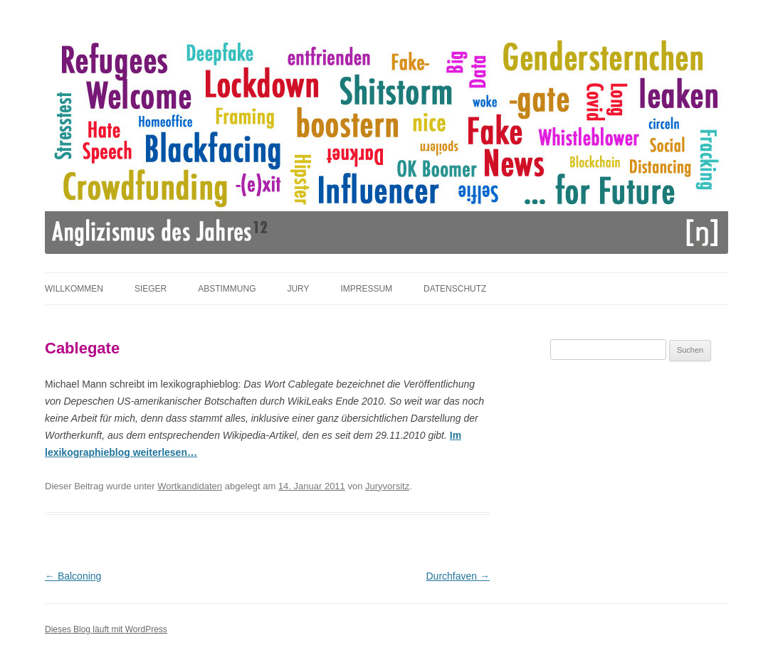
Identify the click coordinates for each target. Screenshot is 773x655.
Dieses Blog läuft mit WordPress (106, 629)
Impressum (366, 289)
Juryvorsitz (387, 486)
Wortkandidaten (189, 486)
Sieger (151, 289)
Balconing (73, 576)
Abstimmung (227, 289)
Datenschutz (455, 289)
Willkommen (74, 289)
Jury (298, 289)
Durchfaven (458, 576)
